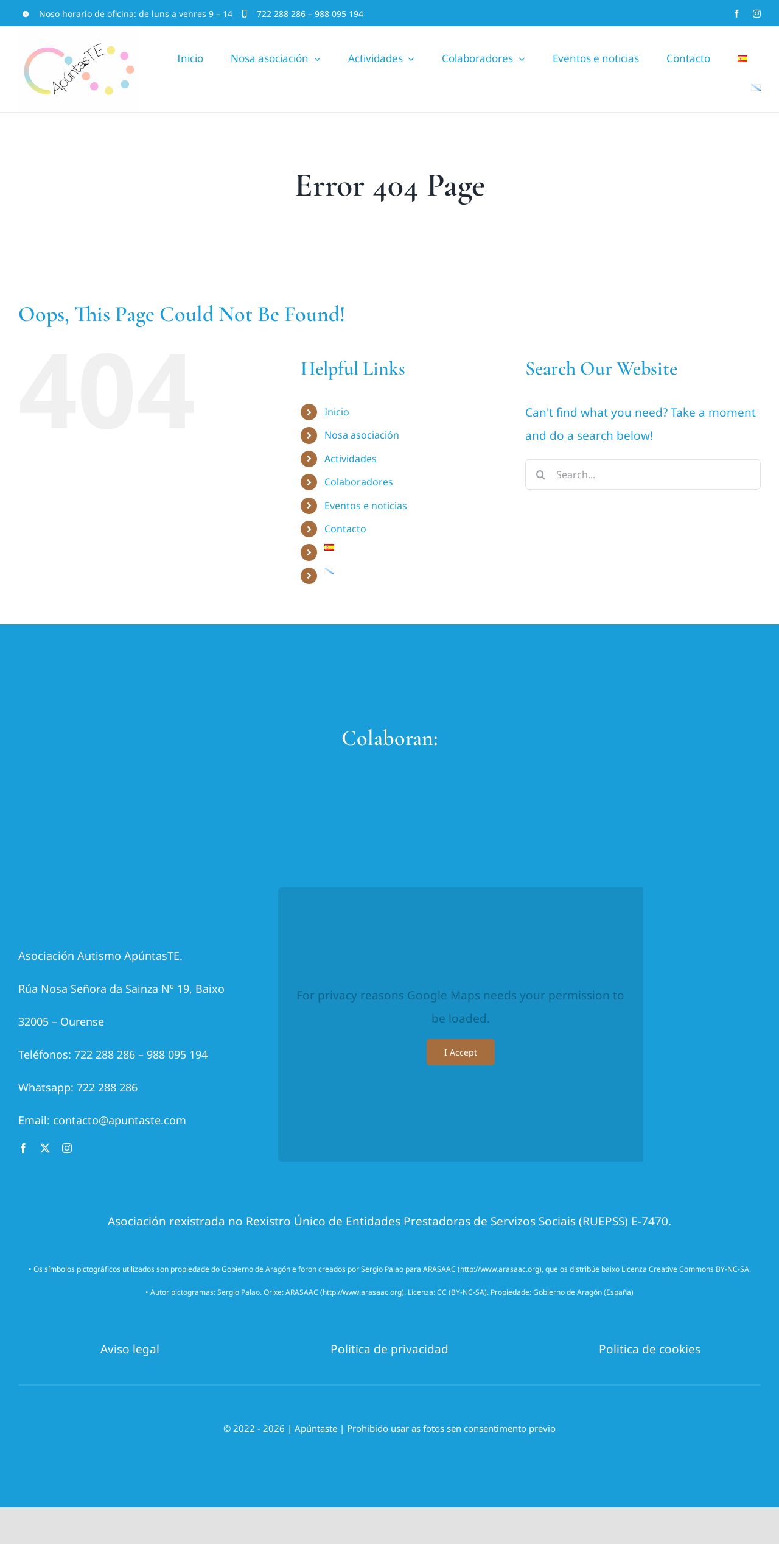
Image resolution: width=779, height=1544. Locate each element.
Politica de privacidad (389, 1349)
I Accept (460, 1052)
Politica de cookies (649, 1349)
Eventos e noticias (365, 505)
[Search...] (643, 474)
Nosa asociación (361, 435)
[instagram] (757, 14)
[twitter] (45, 1148)
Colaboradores (358, 481)
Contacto (345, 528)
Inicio (336, 411)
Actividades (350, 458)
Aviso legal (129, 1349)
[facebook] (737, 14)
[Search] (540, 474)
